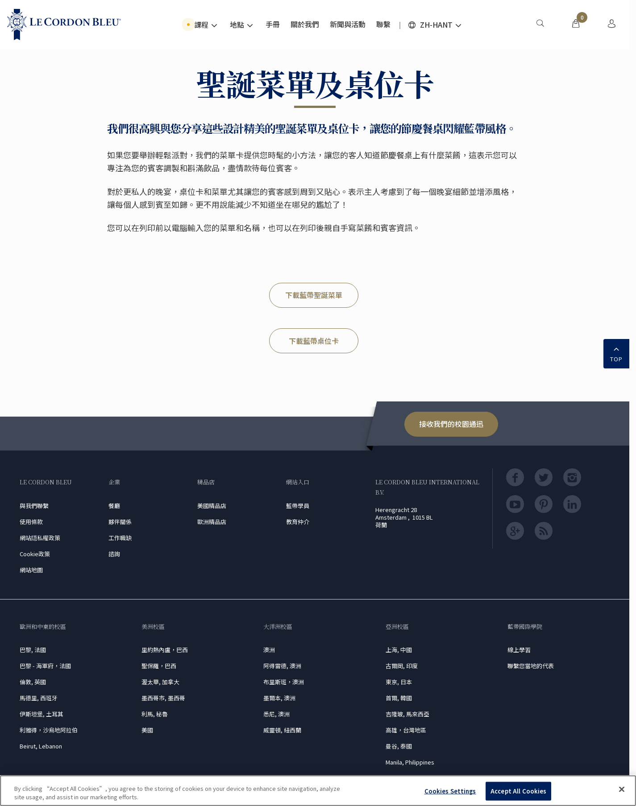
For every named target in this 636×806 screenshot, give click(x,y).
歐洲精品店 (211, 521)
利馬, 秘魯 (154, 714)
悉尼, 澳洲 (276, 714)
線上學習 (519, 649)
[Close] (622, 789)
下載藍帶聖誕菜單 (313, 294)
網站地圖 (31, 570)
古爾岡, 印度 (402, 665)
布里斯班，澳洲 (283, 682)
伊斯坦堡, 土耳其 (41, 714)
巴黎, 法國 (33, 649)
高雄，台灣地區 (406, 730)
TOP (616, 353)
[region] (318, 790)
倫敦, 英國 (33, 682)
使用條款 (31, 521)
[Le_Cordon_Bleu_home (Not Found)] (64, 24)
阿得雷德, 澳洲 (282, 665)
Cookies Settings (450, 791)
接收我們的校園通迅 (451, 423)
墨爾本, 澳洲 (279, 698)
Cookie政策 (35, 554)
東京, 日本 (399, 682)
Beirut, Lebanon (41, 746)
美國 (147, 730)
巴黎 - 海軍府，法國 (45, 665)
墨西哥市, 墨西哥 (163, 698)
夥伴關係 (120, 521)
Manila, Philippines (410, 762)
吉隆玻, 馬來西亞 (407, 714)
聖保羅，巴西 (158, 665)
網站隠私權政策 (40, 537)
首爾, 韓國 (399, 698)
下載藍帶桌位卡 (314, 340)
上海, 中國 (399, 649)
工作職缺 (120, 537)
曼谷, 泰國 (399, 746)
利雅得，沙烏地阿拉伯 (49, 730)
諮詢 (114, 554)
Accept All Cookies (518, 791)
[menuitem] (540, 24)
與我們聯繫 (34, 505)
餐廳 (114, 505)
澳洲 (269, 649)
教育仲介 (297, 521)
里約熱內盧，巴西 (164, 649)
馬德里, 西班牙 (39, 698)
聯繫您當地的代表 (530, 665)
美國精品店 (211, 505)
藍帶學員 (297, 505)
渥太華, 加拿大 (160, 682)
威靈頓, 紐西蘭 (282, 730)
